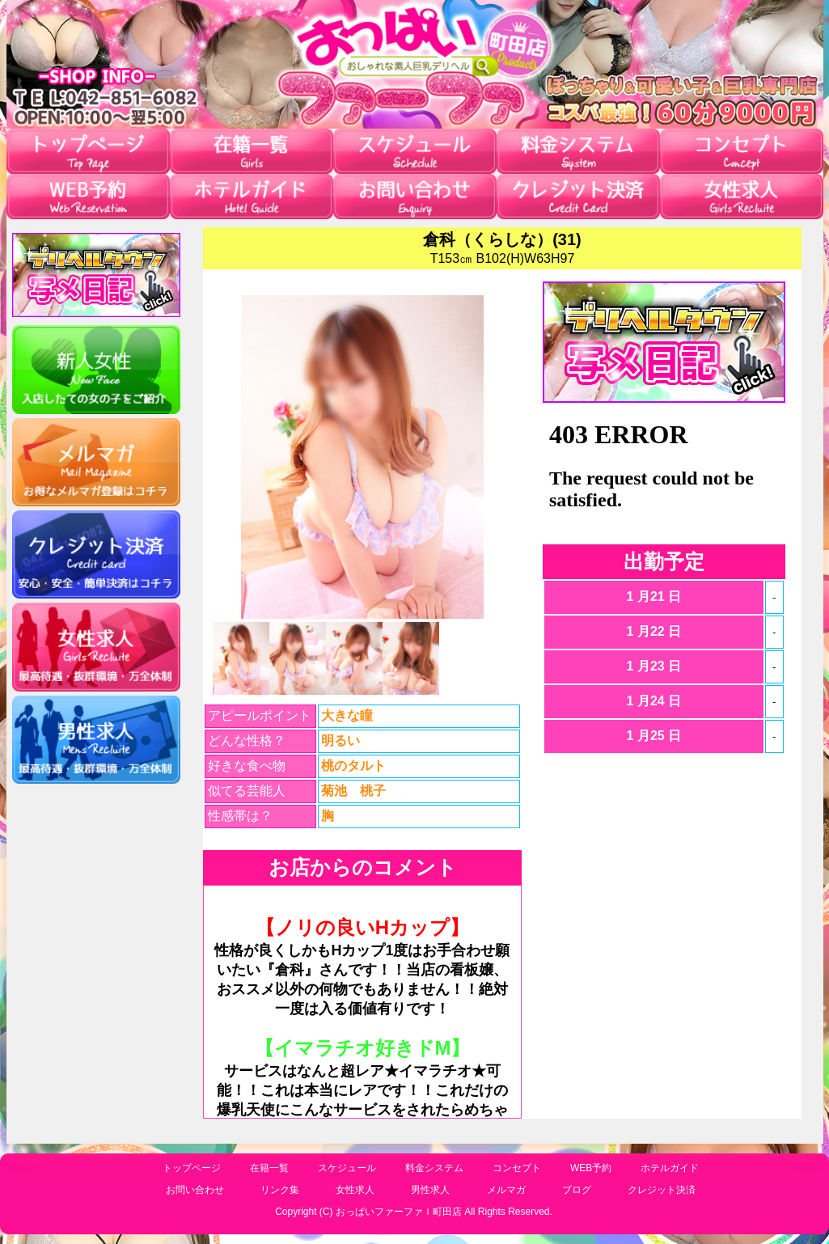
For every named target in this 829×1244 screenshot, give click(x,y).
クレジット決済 (662, 1189)
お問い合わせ (195, 1189)
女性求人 (355, 1189)
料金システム (434, 1168)
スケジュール (347, 1168)
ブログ (576, 1189)
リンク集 (279, 1189)
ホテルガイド (670, 1168)
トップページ (192, 1168)
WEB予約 (590, 1168)
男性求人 (430, 1189)
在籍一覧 (269, 1168)
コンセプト (517, 1168)
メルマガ (506, 1189)
